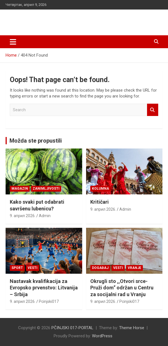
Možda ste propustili (36, 140)
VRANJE (134, 268)
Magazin (19, 189)
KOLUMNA (100, 189)
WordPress (102, 335)
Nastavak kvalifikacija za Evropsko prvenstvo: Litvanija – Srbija (44, 287)
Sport (17, 268)
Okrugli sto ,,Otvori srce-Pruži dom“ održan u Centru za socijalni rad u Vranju (121, 287)
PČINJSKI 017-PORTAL (49, 19)
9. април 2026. (23, 215)
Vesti (32, 268)
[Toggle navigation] (13, 41)
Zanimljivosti (46, 189)
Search (152, 110)
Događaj (100, 268)
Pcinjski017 (49, 301)
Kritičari (99, 202)
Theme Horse (131, 327)
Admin (45, 215)
